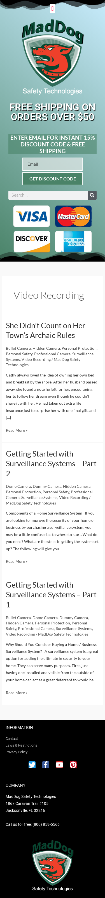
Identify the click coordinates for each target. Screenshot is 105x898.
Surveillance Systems (39, 497)
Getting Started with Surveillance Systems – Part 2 (51, 463)
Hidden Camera (46, 348)
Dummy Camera (47, 486)
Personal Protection (79, 348)
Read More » (16, 430)
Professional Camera (52, 353)
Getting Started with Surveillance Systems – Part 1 (51, 594)
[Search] (92, 195)
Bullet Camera (18, 348)
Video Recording (36, 359)
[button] (52, 8)
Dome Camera (18, 486)
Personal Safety (19, 353)
